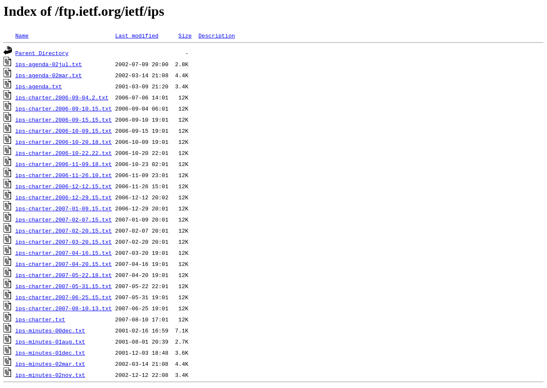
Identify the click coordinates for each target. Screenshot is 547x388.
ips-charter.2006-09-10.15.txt (63, 108)
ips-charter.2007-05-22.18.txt (63, 275)
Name (22, 35)
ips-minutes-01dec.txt (50, 352)
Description (216, 35)
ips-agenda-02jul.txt (48, 64)
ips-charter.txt (40, 319)
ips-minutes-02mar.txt (50, 364)
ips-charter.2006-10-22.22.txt (63, 153)
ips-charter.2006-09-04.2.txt (61, 97)
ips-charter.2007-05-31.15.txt (63, 286)
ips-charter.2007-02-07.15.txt (63, 219)
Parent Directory (42, 53)
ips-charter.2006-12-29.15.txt (63, 197)
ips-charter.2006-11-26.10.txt (63, 175)
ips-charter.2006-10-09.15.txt (63, 130)
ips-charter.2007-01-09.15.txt (63, 208)
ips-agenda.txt (38, 86)
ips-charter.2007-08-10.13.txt (63, 308)
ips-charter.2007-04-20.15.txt (63, 264)
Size (185, 35)
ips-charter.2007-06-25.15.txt (63, 297)
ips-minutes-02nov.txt (50, 375)
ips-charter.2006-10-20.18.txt (63, 142)
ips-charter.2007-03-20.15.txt (63, 241)
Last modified (136, 35)
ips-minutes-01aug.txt (50, 341)
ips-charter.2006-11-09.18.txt (63, 164)
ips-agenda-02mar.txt (48, 75)
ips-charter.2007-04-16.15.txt (63, 253)
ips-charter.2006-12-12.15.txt (63, 186)
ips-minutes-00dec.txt (50, 330)
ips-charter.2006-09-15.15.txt (63, 119)
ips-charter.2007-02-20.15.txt (63, 230)
